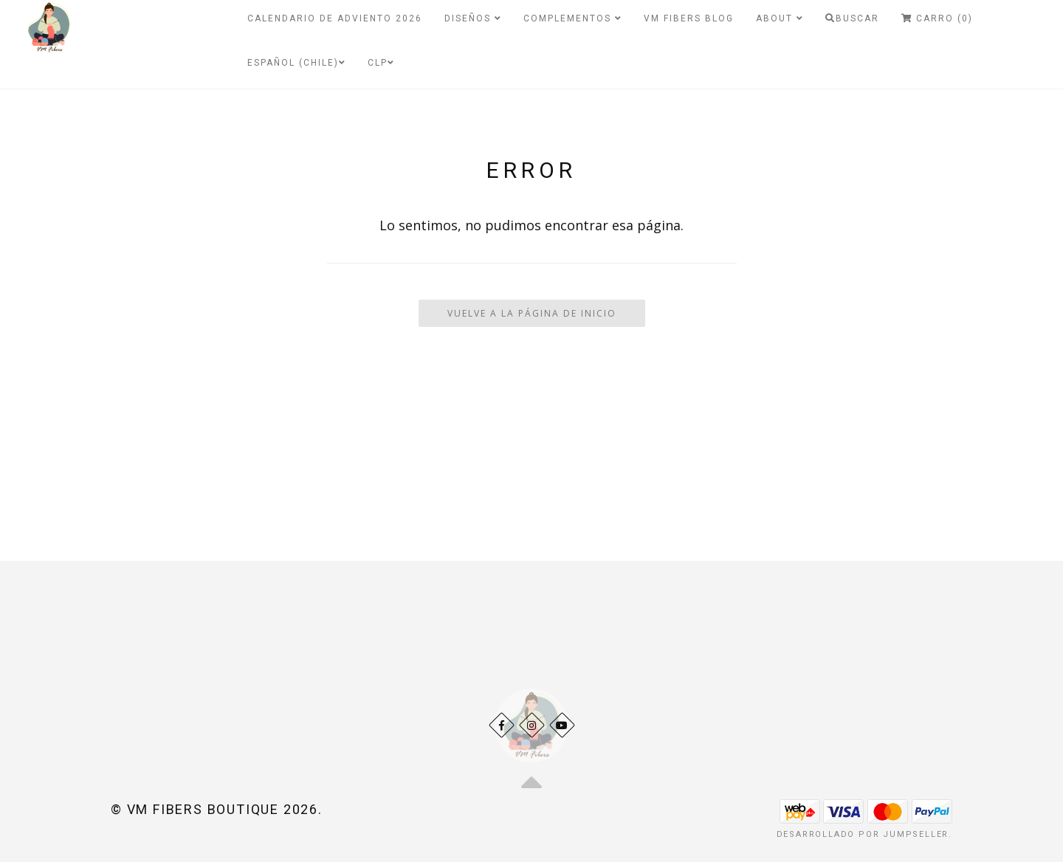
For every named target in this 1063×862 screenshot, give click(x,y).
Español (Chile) (296, 63)
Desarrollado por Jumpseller (863, 834)
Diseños (472, 18)
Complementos (572, 18)
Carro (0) (937, 18)
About (779, 18)
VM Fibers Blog (689, 18)
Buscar (852, 18)
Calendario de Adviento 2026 (334, 18)
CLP (381, 63)
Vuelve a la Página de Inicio (531, 313)
